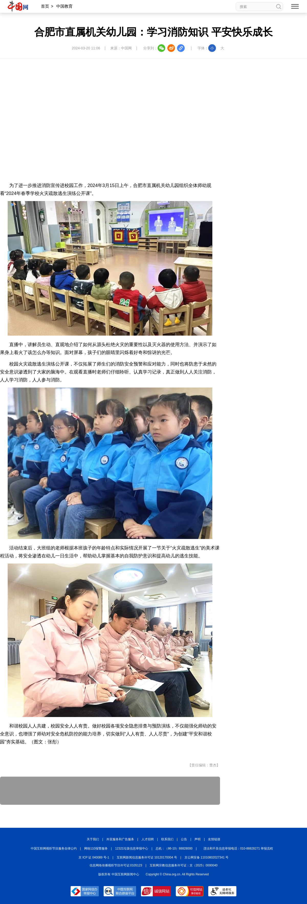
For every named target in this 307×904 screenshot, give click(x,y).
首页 (45, 6)
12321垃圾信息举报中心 (131, 848)
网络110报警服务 (96, 848)
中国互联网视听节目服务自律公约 (54, 848)
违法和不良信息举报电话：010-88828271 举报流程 (238, 848)
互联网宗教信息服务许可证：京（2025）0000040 (183, 865)
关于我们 (93, 839)
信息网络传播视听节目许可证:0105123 (116, 865)
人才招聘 (147, 839)
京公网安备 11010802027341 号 (206, 857)
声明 (197, 839)
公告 (184, 839)
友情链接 (214, 839)
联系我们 (167, 839)
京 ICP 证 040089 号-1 (94, 857)
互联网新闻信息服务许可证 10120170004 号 (147, 857)
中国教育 (64, 6)
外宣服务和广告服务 (120, 839)
